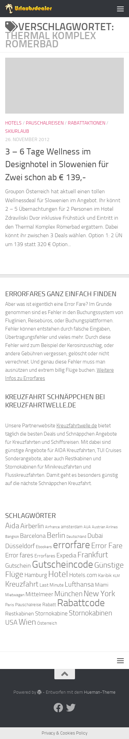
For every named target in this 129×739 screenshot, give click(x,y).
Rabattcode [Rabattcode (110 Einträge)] (81, 603)
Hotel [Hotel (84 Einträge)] (58, 574)
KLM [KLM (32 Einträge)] (116, 576)
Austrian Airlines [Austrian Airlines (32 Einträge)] (105, 527)
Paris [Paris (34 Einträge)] (9, 604)
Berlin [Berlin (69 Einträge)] (56, 535)
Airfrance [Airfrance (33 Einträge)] (52, 526)
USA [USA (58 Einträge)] (11, 622)
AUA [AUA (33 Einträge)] (87, 526)
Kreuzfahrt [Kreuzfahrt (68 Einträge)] (22, 584)
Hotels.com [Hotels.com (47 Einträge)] (83, 575)
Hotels (13, 123)
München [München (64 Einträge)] (68, 593)
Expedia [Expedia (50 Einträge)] (66, 555)
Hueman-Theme (100, 692)
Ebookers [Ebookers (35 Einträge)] (44, 546)
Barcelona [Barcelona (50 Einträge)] (33, 536)
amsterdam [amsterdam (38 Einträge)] (72, 526)
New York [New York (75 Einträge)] (99, 593)
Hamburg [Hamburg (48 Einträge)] (35, 574)
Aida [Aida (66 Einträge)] (12, 525)
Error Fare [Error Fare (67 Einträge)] (106, 545)
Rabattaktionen (86, 123)
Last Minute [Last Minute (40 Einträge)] (52, 585)
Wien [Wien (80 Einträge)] (27, 622)
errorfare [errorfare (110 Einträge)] (71, 545)
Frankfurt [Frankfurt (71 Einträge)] (92, 554)
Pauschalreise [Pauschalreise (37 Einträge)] (28, 604)
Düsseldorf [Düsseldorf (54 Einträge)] (20, 546)
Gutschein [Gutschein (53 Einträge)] (18, 565)
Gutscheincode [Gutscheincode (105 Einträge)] (62, 564)
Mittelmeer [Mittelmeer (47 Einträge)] (39, 594)
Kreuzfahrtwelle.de (76, 426)
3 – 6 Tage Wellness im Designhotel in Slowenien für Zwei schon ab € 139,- (57, 164)
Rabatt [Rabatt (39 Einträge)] (49, 605)
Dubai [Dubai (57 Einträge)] (95, 536)
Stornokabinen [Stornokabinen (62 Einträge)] (90, 613)
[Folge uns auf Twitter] (71, 708)
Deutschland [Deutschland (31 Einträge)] (76, 536)
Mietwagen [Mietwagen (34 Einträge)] (14, 594)
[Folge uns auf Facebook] (58, 708)
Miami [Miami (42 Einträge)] (101, 585)
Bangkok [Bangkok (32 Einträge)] (12, 536)
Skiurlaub (17, 131)
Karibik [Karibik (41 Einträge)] (105, 575)
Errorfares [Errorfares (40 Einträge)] (44, 556)
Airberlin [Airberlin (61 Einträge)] (32, 526)
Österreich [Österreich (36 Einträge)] (47, 623)
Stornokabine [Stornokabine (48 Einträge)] (51, 613)
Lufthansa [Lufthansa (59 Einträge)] (79, 584)
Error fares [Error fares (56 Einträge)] (19, 555)
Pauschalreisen (45, 123)
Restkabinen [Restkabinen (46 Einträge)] (19, 613)
